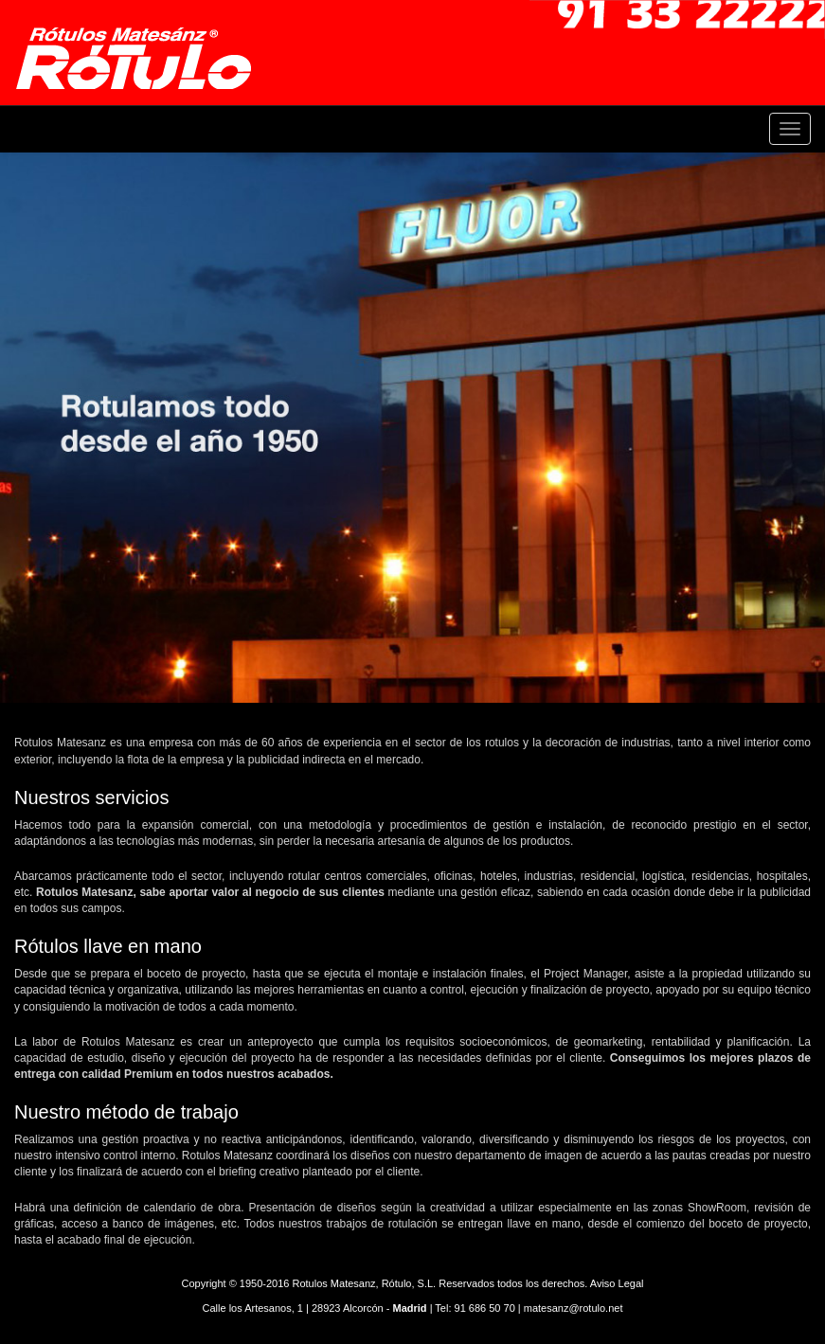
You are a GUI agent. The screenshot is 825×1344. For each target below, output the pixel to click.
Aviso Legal (617, 1283)
